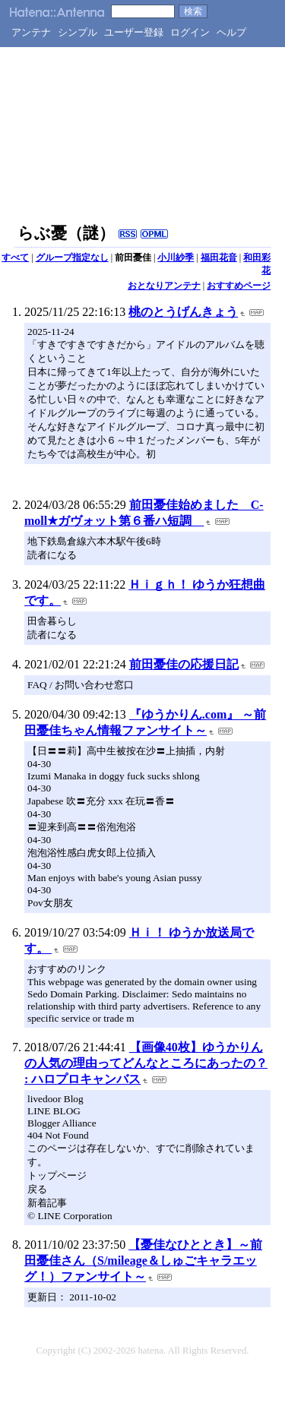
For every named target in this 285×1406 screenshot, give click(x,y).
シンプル (77, 32)
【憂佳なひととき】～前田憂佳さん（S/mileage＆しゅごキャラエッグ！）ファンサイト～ (143, 1260)
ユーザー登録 (133, 32)
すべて (15, 257)
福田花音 (219, 257)
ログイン (190, 32)
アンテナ (31, 32)
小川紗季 (175, 257)
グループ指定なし (72, 257)
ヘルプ (231, 32)
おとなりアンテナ (164, 285)
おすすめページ (239, 285)
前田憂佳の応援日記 (184, 664)
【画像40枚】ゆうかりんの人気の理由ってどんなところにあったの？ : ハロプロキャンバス (146, 1063)
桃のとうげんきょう (183, 311)
